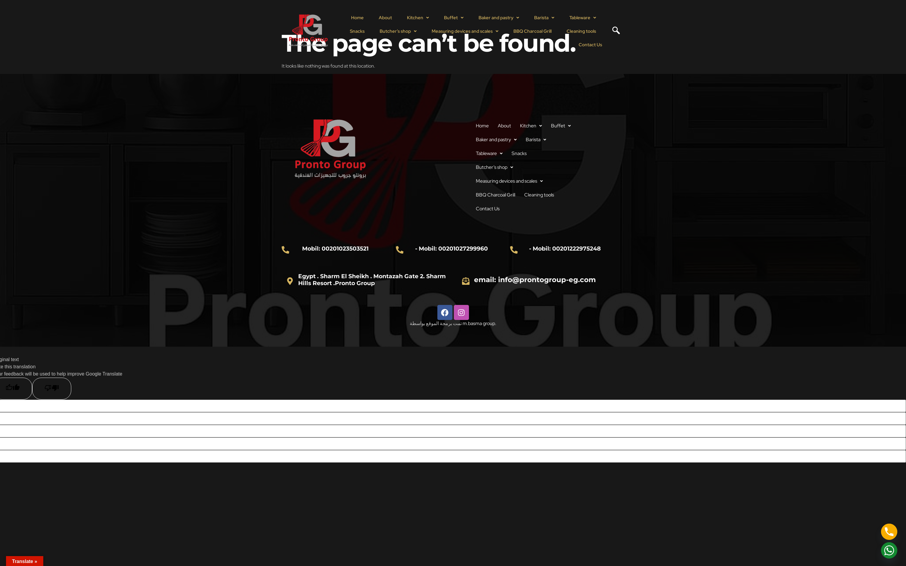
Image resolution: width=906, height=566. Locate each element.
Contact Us (590, 45)
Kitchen (418, 18)
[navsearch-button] (614, 31)
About (385, 18)
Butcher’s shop (398, 31)
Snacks (357, 31)
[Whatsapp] (889, 550)
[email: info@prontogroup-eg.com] (466, 281)
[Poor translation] (51, 389)
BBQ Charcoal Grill (532, 31)
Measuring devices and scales (465, 31)
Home (357, 18)
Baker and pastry (499, 18)
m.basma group (479, 323)
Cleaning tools (581, 31)
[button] (417, 18)
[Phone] (889, 532)
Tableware (582, 18)
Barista (544, 18)
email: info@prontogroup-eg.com (535, 279)
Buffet (454, 18)
